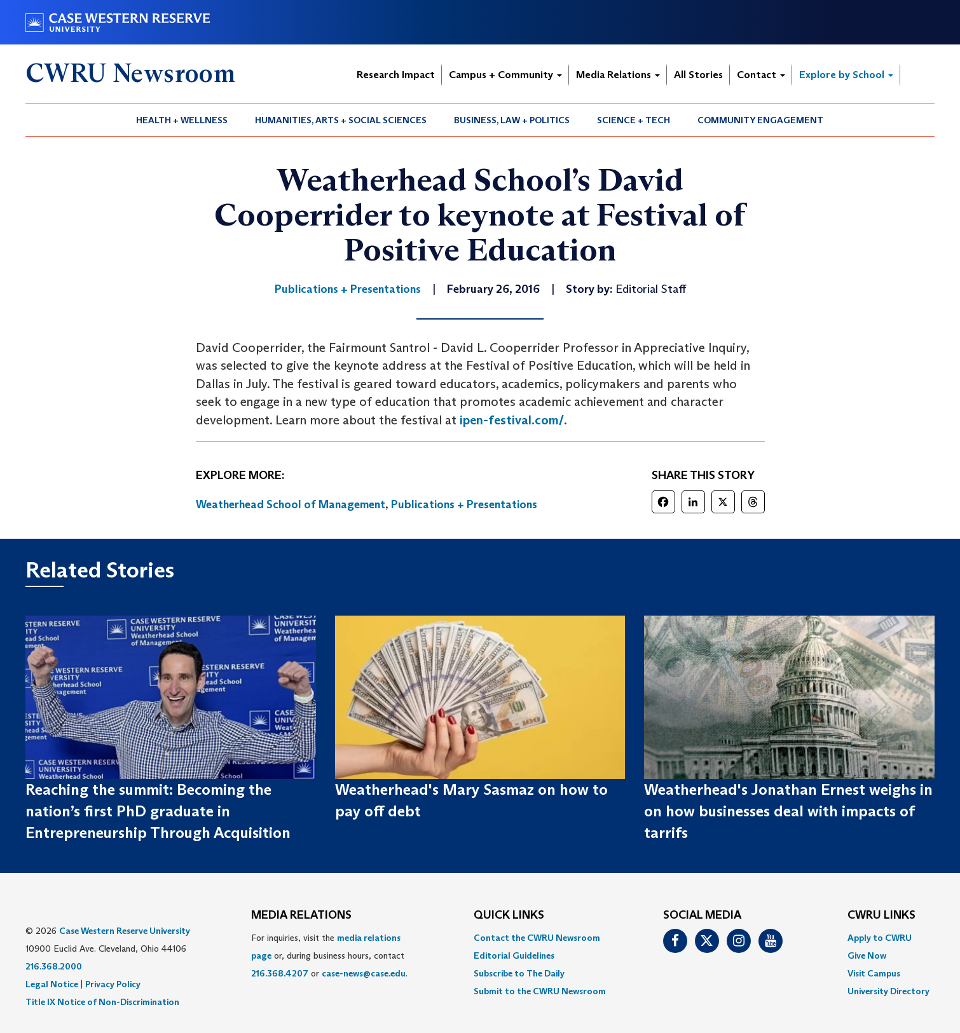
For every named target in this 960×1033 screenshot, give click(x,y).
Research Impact (396, 75)
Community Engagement (760, 120)
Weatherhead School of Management (290, 504)
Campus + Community (505, 75)
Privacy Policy (113, 984)
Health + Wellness (182, 120)
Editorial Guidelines (514, 955)
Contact (761, 75)
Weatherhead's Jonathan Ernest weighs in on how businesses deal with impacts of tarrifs (788, 811)
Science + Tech (633, 120)
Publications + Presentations (464, 504)
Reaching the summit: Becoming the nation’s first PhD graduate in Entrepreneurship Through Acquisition (158, 811)
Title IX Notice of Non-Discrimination (102, 1002)
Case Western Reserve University (124, 930)
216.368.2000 (53, 966)
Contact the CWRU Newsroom (537, 937)
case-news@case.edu (364, 973)
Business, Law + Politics (512, 120)
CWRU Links (881, 915)
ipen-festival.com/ (512, 420)
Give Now (866, 955)
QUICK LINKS (509, 915)
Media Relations (618, 75)
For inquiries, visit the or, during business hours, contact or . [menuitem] (329, 955)
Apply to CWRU (879, 937)
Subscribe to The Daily (519, 973)
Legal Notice (51, 984)
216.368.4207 (279, 973)
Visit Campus (873, 973)
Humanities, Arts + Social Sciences (341, 120)
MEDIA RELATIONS (301, 915)
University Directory (888, 991)
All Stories (698, 75)
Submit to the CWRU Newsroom (540, 991)
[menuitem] (182, 120)
